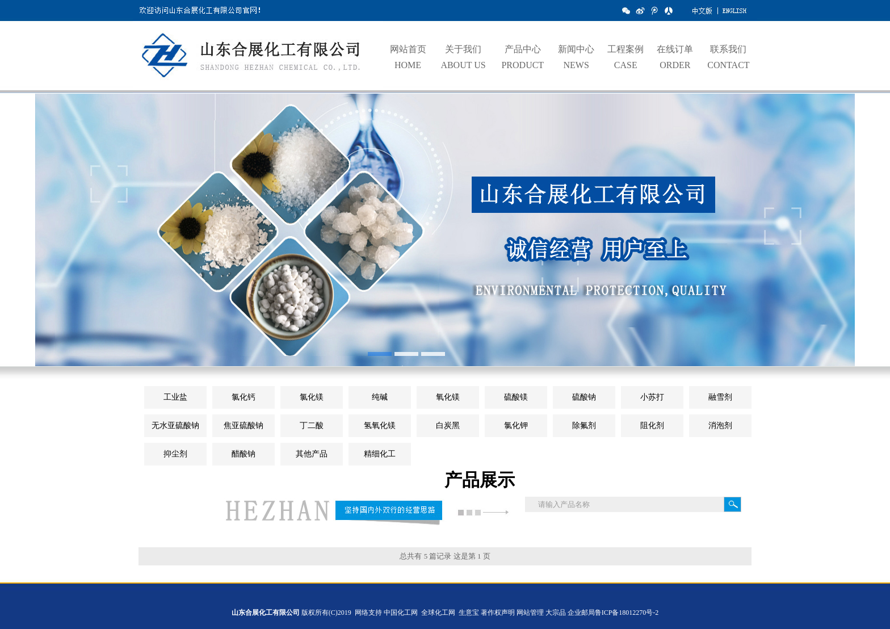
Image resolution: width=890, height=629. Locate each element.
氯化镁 (312, 397)
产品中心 (523, 49)
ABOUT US (462, 65)
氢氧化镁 (380, 425)
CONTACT (728, 65)
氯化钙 (243, 397)
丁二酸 (312, 425)
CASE (625, 65)
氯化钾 (516, 425)
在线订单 (675, 49)
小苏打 (652, 397)
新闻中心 (576, 49)
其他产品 (312, 454)
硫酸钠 (584, 397)
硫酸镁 (516, 397)
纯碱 (380, 397)
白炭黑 (448, 425)
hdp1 (445, 236)
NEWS (576, 65)
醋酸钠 (243, 454)
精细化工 (380, 454)
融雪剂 (720, 397)
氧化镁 (448, 397)
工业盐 (175, 397)
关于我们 (463, 49)
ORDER (675, 65)
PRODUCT (522, 65)
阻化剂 (652, 425)
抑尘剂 (175, 454)
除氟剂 (584, 425)
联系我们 (728, 49)
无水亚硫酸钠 (175, 425)
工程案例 (625, 49)
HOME (407, 65)
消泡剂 (720, 425)
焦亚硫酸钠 (243, 425)
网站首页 (408, 49)
